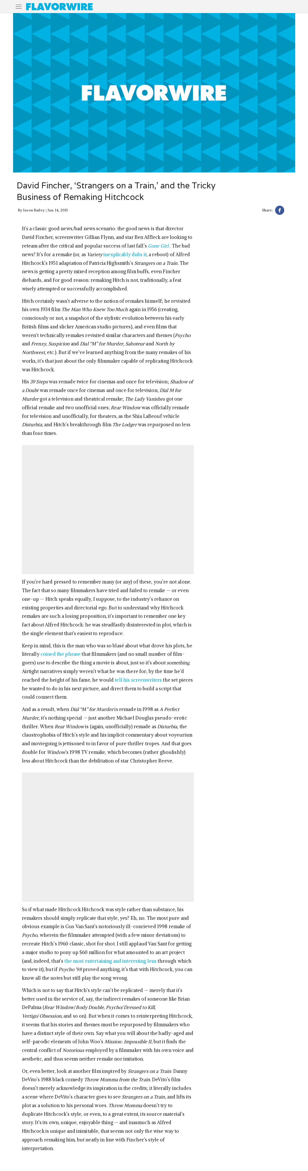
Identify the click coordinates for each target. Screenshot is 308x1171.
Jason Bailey (34, 210)
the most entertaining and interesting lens (110, 961)
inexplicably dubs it (125, 254)
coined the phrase (60, 654)
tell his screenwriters (138, 680)
